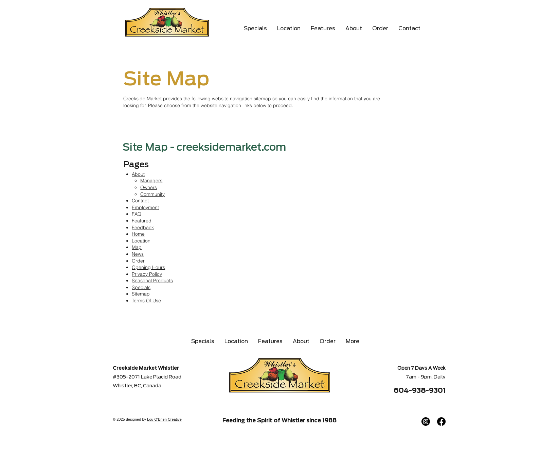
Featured (141, 221)
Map (137, 247)
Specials (141, 287)
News (138, 254)
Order (138, 261)
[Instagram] (425, 421)
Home (138, 234)
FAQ (136, 214)
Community (152, 194)
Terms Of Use (146, 301)
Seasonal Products (152, 280)
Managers (151, 181)
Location (141, 241)
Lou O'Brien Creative (164, 419)
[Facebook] (441, 421)
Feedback (143, 227)
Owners (148, 187)
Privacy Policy (147, 274)
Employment (145, 207)
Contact (140, 201)
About (138, 174)
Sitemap (141, 294)
